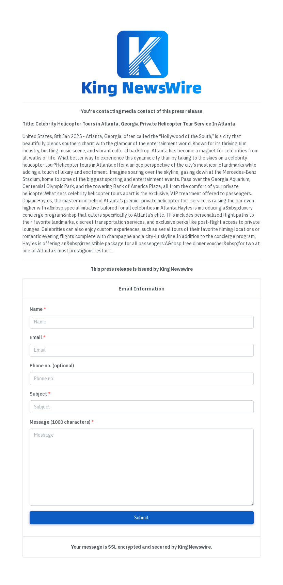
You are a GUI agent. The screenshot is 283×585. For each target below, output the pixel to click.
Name (38, 309)
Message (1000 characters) (62, 422)
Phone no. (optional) (52, 366)
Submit (141, 518)
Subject (40, 394)
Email (38, 337)
